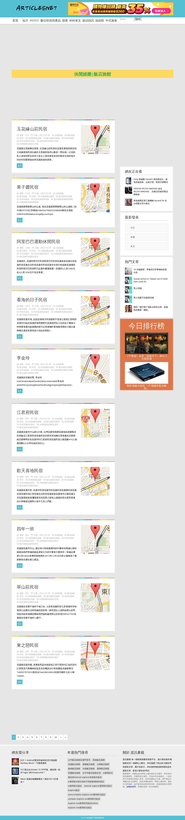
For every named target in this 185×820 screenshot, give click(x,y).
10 (55, 737)
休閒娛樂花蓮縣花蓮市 (63, 253)
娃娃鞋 (99, 20)
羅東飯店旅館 (103, 768)
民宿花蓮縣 (69, 138)
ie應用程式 (108, 772)
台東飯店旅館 (103, 764)
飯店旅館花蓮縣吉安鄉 (29, 373)
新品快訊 (88, 20)
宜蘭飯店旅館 (74, 772)
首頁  (16, 20)
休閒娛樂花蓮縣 (34, 138)
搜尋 (138, 19)
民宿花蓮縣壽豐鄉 (41, 199)
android (34, 20)
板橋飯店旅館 (74, 768)
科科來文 (75, 20)
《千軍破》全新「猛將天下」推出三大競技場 (146, 357)
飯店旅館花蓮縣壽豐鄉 (63, 199)
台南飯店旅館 (89, 768)
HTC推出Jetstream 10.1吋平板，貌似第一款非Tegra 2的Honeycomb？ (40, 771)
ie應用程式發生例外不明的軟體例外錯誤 (86, 781)
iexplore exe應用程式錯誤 (79, 807)
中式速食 (111, 20)
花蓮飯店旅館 (74, 764)
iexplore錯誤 (73, 790)
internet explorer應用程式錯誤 (98, 785)
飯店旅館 (71, 135)
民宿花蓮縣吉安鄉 (41, 370)
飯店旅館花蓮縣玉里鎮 (49, 141)
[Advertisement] (98, 49)
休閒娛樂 (58, 135)
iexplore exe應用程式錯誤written (83, 803)
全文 (20, 165)
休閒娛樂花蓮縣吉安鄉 (63, 370)
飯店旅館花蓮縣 (53, 138)
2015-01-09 (44, 135)
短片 (25, 20)
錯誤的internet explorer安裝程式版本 (85, 777)
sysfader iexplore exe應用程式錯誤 (84, 798)
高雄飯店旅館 (99, 759)
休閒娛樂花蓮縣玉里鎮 (29, 144)
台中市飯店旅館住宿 (92, 772)
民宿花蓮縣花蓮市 (41, 253)
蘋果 (65, 20)
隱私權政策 (99, 818)
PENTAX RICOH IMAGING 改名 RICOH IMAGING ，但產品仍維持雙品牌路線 (151, 191)
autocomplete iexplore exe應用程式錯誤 (86, 794)
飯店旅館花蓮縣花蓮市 (29, 256)
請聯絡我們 (131, 786)
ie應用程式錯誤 (75, 785)
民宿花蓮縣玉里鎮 (27, 141)
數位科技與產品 (50, 20)
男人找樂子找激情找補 (144, 297)
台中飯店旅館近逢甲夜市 (79, 759)
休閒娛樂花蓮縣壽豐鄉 (29, 202)
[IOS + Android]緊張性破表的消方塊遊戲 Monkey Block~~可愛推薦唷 (38, 761)
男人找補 (138, 288)
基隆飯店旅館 (89, 764)
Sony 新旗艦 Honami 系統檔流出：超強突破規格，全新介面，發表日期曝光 (151, 180)
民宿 (21, 138)
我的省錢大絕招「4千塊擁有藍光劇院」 (147, 387)
